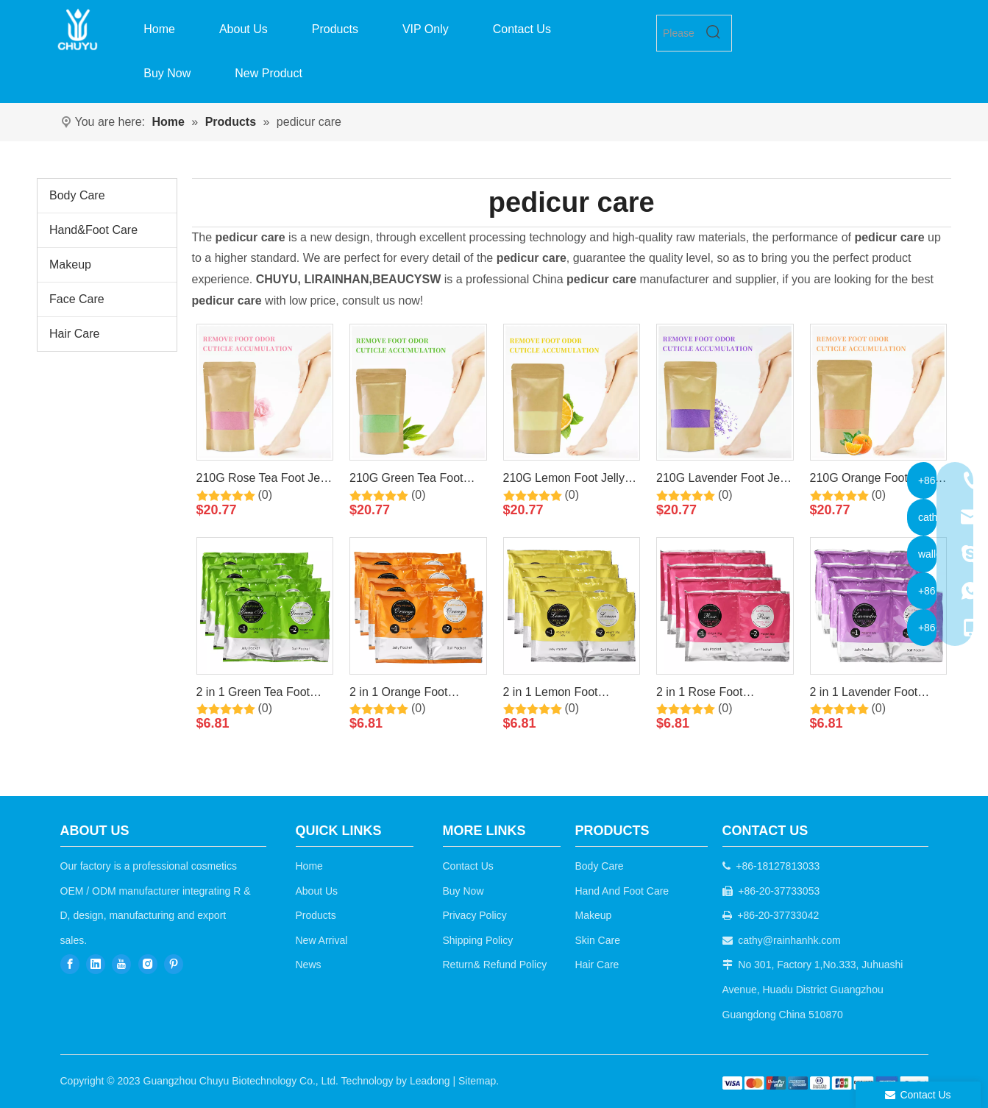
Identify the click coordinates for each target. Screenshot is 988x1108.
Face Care (76, 299)
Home (309, 866)
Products (316, 915)
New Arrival (322, 940)
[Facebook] (69, 963)
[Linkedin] (95, 963)
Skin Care (597, 940)
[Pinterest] (173, 963)
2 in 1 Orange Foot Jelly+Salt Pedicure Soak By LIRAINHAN (414, 694)
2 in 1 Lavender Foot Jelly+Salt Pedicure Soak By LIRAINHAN (875, 694)
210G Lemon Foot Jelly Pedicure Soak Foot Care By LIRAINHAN (569, 480)
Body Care (77, 195)
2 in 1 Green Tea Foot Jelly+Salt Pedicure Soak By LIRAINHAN (261, 694)
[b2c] (825, 1082)
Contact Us (468, 866)
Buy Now (463, 891)
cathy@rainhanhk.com (789, 940)
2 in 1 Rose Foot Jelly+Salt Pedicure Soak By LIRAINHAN (721, 694)
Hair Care (74, 333)
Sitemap (477, 1081)
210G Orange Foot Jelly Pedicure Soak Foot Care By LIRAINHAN (876, 480)
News (308, 964)
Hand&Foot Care (93, 230)
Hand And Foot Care (622, 891)
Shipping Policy (478, 940)
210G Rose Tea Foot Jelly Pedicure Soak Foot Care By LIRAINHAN (264, 480)
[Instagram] (147, 963)
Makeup (70, 264)
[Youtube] (121, 963)
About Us (317, 891)
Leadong (430, 1081)
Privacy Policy (475, 915)
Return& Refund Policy (495, 964)
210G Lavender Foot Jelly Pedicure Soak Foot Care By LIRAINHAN (723, 480)
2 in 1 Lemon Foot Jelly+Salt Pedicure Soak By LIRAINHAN (568, 694)
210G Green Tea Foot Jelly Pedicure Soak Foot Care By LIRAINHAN (414, 480)
